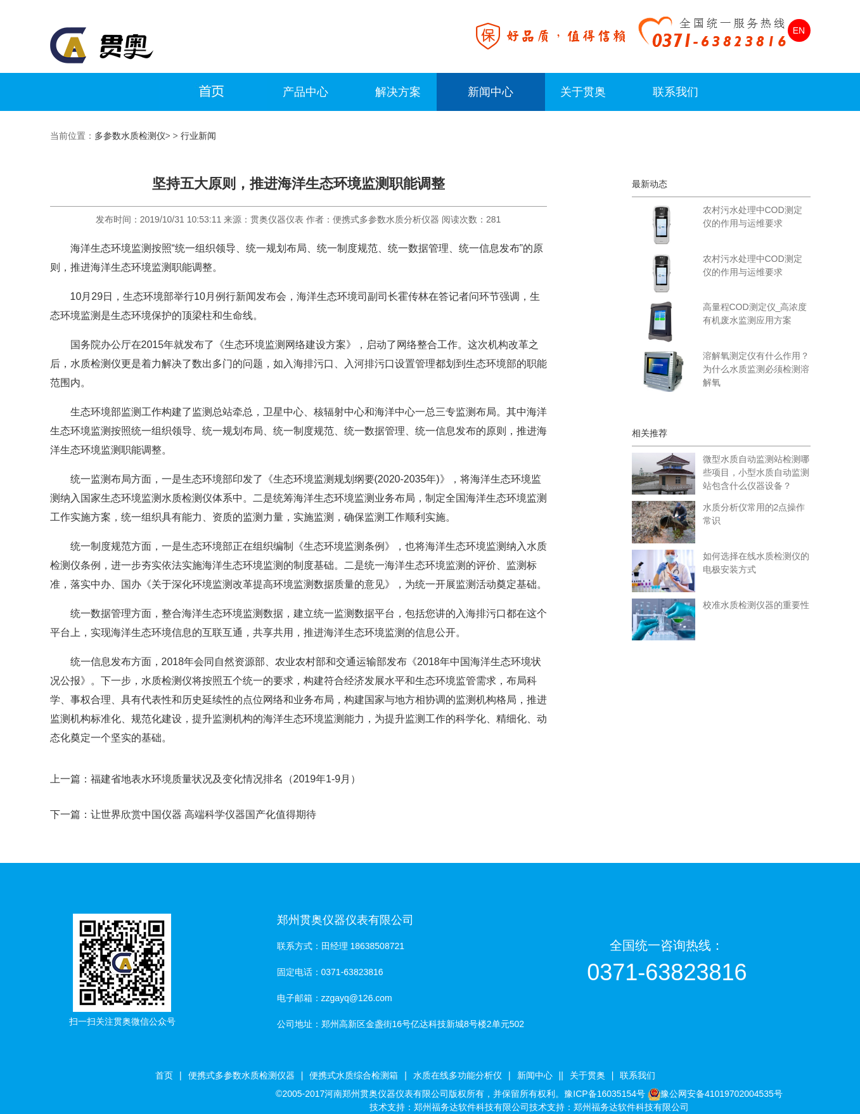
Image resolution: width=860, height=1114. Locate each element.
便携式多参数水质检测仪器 (241, 1075)
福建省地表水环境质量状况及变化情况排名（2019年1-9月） (226, 779)
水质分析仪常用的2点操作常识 (754, 514)
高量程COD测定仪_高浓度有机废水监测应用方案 (755, 313)
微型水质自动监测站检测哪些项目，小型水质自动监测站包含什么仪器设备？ (756, 472)
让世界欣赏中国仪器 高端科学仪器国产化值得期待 (203, 814)
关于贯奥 (583, 92)
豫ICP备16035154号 (604, 1094)
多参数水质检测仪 (129, 136)
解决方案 (398, 92)
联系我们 (675, 92)
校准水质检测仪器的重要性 (756, 605)
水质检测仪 (95, 363)
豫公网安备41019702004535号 (721, 1094)
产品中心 (305, 92)
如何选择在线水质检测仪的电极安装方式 (756, 562)
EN (799, 30)
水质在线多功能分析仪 (457, 1075)
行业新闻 (198, 136)
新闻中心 (490, 92)
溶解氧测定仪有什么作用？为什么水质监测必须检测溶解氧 (756, 369)
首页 (164, 1075)
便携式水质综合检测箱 (353, 1075)
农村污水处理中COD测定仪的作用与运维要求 (752, 216)
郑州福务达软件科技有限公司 (471, 1107)
